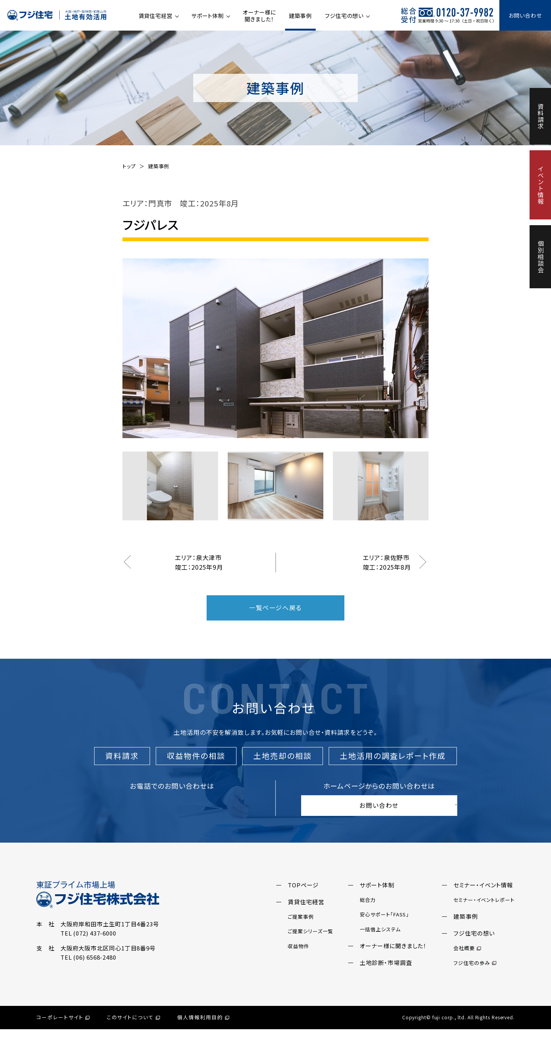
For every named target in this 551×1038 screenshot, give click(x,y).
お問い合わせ (525, 15)
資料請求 (540, 116)
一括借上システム (380, 938)
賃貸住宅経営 (156, 15)
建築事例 (300, 15)
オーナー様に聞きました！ (259, 15)
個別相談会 (540, 256)
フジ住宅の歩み (474, 971)
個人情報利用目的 (203, 1026)
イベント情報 (540, 185)
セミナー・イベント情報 (483, 894)
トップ (129, 166)
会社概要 (467, 957)
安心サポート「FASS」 (384, 923)
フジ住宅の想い (344, 15)
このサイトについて (133, 1026)
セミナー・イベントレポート (484, 908)
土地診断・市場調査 (386, 971)
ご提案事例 (301, 925)
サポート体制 (207, 15)
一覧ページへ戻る (275, 607)
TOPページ (303, 894)
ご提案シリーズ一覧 (310, 940)
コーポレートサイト (63, 1026)
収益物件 (298, 954)
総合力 (368, 908)
